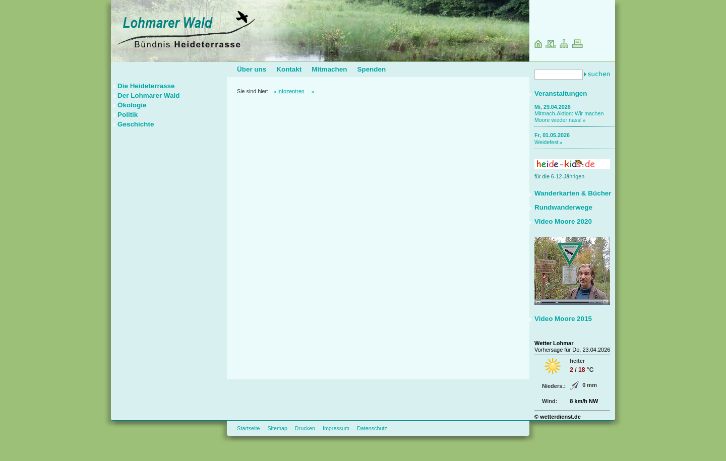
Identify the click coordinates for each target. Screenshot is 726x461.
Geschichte (135, 124)
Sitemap (277, 428)
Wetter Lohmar (553, 343)
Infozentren (291, 91)
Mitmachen (329, 69)
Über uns (251, 69)
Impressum (336, 428)
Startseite (248, 428)
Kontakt (288, 69)
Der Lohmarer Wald (148, 95)
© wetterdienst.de (557, 417)
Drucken (305, 428)
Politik (127, 114)
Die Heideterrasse (146, 86)
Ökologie (132, 105)
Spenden (371, 69)
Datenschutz (372, 428)
